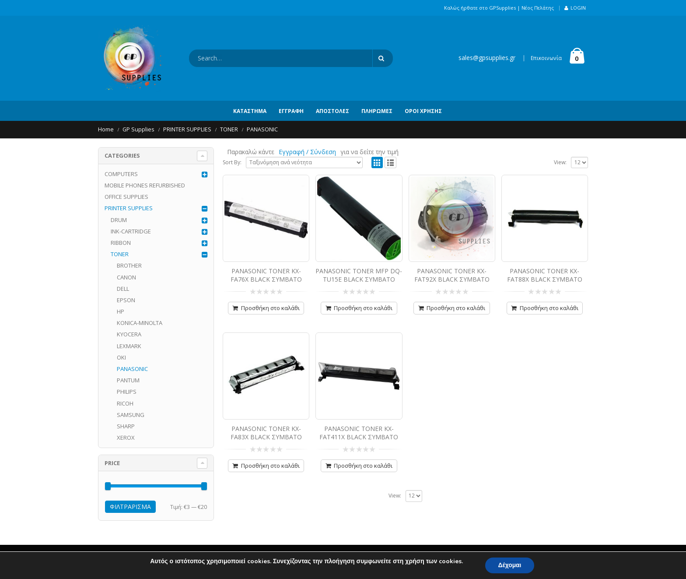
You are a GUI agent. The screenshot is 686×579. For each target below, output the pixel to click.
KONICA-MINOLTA (139, 323)
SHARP (126, 426)
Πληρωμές (376, 111)
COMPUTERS (121, 174)
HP (120, 311)
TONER (120, 254)
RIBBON (121, 243)
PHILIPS (126, 391)
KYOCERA (129, 334)
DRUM (119, 220)
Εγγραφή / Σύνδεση (307, 152)
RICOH (125, 403)
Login (575, 7)
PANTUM (128, 380)
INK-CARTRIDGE (131, 231)
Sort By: (232, 162)
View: (560, 162)
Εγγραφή (291, 111)
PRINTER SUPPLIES (129, 208)
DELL (123, 289)
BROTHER (129, 265)
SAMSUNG (130, 415)
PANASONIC (132, 369)
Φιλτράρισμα (130, 506)
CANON (126, 277)
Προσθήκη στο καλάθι (270, 308)
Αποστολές (332, 111)
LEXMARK (129, 346)
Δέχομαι (510, 565)
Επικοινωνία (546, 58)
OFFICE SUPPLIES (126, 197)
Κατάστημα (249, 111)
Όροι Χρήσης (423, 111)
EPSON (126, 300)
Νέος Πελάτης (538, 7)
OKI (121, 357)
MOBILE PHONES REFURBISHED (145, 185)
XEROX (126, 437)
